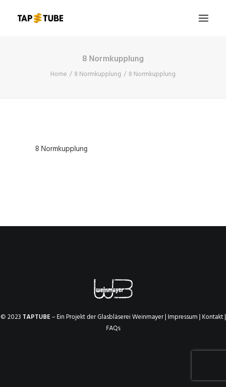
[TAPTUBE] (40, 18)
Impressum (183, 317)
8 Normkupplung (97, 74)
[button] (203, 18)
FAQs (113, 328)
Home (58, 74)
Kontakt (212, 317)
